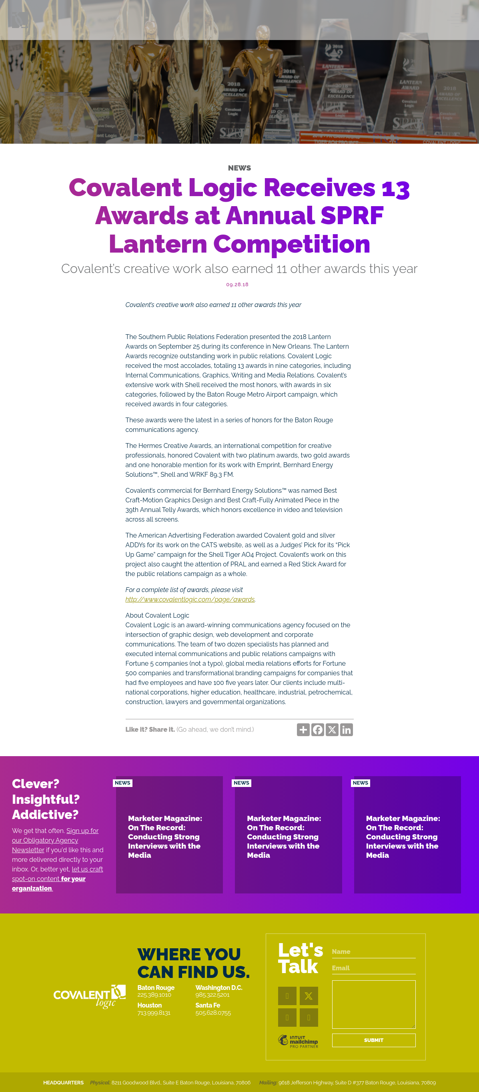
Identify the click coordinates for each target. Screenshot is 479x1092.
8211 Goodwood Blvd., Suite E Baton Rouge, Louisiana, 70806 (181, 1083)
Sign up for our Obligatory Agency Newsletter (55, 840)
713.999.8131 (154, 1012)
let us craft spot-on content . (57, 878)
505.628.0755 (213, 1012)
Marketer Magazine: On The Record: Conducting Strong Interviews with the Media (165, 836)
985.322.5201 (213, 994)
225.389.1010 (154, 994)
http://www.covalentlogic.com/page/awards (190, 599)
